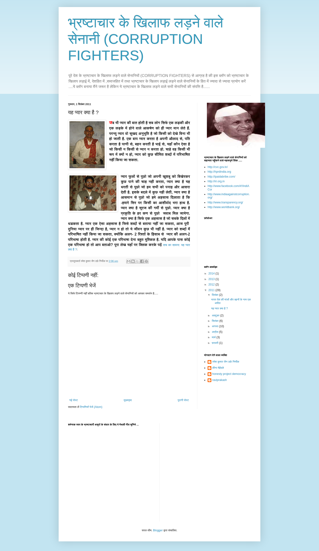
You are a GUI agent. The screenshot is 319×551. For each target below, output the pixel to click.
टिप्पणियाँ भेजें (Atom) (91, 407)
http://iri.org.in (216, 181)
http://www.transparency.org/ (225, 202)
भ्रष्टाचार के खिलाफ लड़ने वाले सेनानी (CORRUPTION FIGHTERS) (145, 39)
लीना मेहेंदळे (218, 367)
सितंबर (215, 321)
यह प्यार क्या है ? (219, 308)
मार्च (214, 337)
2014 (212, 273)
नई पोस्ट (73, 400)
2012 (212, 284)
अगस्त (215, 326)
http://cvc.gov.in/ (218, 167)
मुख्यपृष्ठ (128, 400)
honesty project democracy (229, 374)
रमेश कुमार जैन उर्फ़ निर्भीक (225, 361)
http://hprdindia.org (219, 171)
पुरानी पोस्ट (183, 400)
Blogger (158, 530)
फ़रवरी (215, 343)
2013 (212, 279)
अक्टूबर (216, 315)
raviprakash (219, 380)
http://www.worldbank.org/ (224, 207)
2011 (212, 290)
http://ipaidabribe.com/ (221, 176)
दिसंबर (215, 294)
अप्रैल (215, 332)
